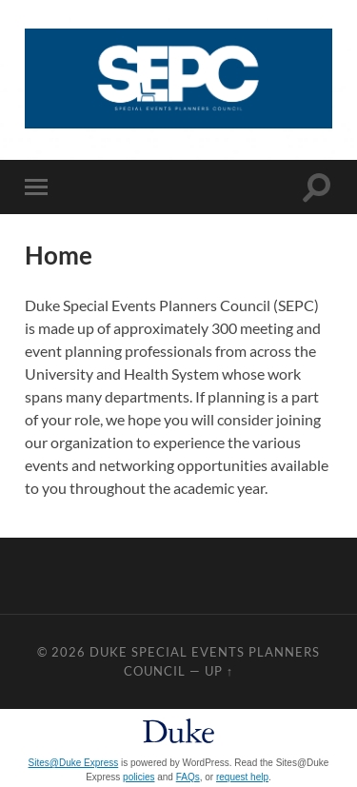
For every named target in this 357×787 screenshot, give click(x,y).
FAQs (188, 777)
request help (242, 777)
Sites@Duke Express (74, 762)
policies (138, 777)
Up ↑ (219, 671)
